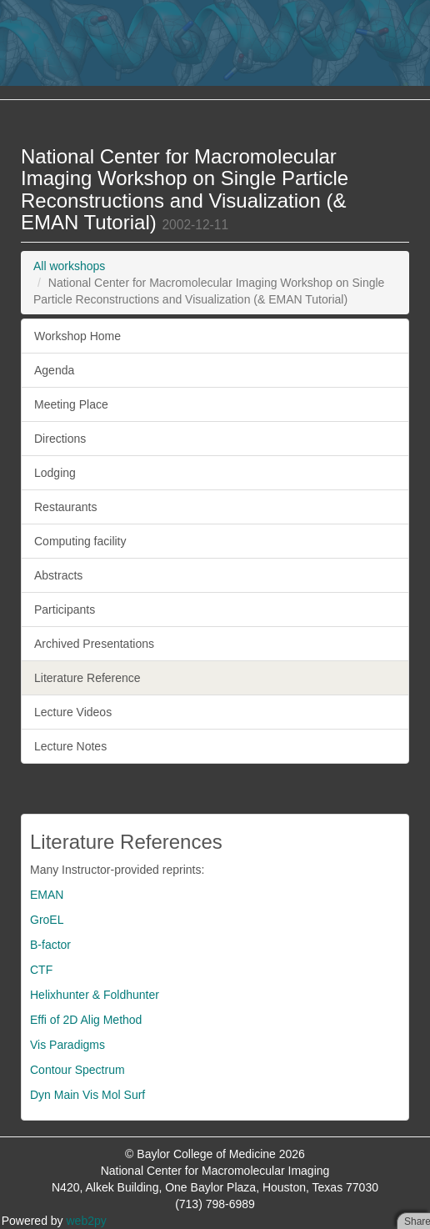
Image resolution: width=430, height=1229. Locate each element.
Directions (60, 438)
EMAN (46, 894)
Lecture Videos (73, 712)
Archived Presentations (94, 643)
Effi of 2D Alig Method (86, 1019)
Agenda (54, 370)
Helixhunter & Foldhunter (94, 994)
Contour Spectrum (77, 1069)
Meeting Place (71, 404)
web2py (87, 1220)
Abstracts (58, 575)
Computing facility (80, 541)
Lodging (55, 472)
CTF (41, 969)
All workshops (69, 266)
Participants (64, 609)
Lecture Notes (70, 746)
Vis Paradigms (67, 1044)
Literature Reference (87, 678)
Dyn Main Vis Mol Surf (87, 1094)
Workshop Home (77, 336)
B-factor (50, 944)
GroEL (46, 919)
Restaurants (65, 507)
